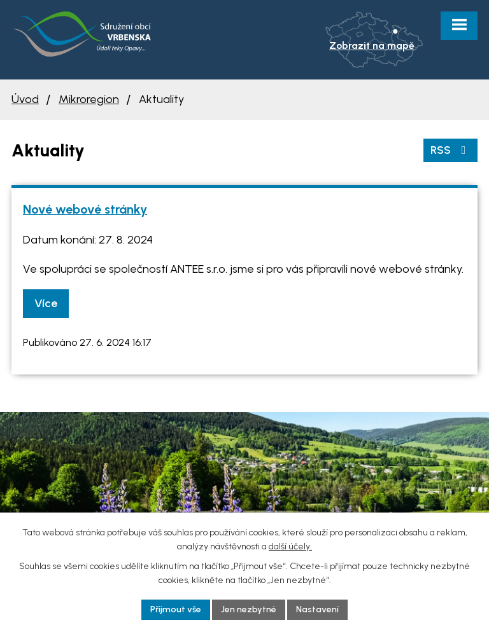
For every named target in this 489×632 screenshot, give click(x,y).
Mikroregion (89, 99)
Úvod (25, 99)
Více (45, 303)
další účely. (290, 546)
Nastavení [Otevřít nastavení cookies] (317, 609)
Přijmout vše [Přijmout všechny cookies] (175, 609)
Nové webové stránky (85, 209)
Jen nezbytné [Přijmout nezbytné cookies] (248, 609)
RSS (450, 150)
